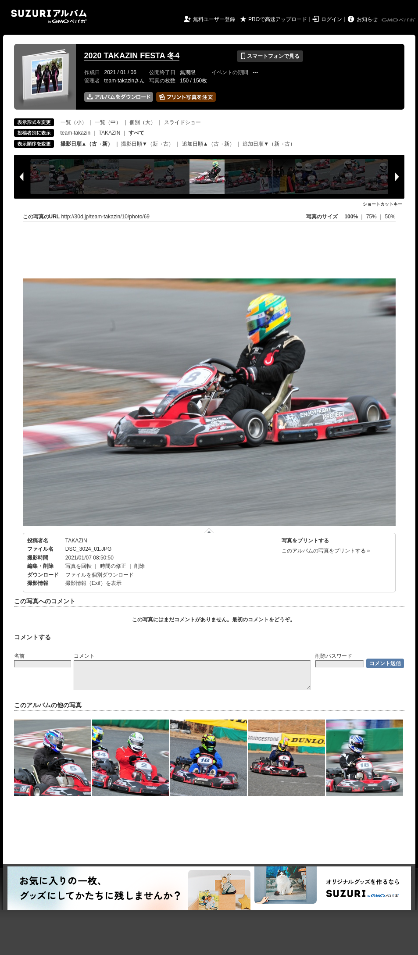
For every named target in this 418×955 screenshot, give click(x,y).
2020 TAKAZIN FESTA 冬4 (132, 55)
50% (390, 217)
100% (351, 217)
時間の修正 (113, 566)
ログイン (331, 19)
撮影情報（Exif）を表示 (93, 583)
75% (372, 217)
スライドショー (182, 122)
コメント (84, 656)
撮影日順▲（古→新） (87, 144)
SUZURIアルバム (49, 16)
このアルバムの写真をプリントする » (326, 551)
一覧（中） (108, 122)
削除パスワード (333, 656)
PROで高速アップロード (277, 19)
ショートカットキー (382, 204)
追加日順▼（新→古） (269, 144)
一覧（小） (74, 122)
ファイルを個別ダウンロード (99, 575)
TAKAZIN (110, 133)
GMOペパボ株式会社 (399, 20)
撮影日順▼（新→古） (147, 144)
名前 (19, 656)
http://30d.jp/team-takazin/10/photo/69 (105, 217)
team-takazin (76, 133)
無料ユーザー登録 (214, 19)
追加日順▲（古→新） (208, 144)
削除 (139, 566)
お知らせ (367, 19)
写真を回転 (78, 566)
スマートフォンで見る (270, 56)
